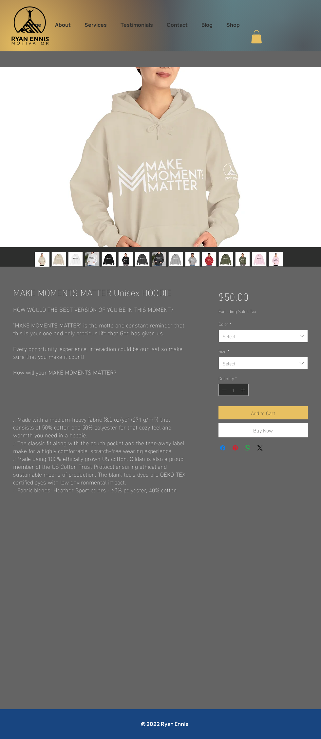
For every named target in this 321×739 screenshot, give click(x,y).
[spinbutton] (233, 390)
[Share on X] (260, 448)
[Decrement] (223, 390)
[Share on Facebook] (223, 448)
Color (224, 324)
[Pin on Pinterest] (235, 448)
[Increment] (243, 390)
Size (223, 351)
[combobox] (263, 336)
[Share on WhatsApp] (248, 448)
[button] (256, 37)
